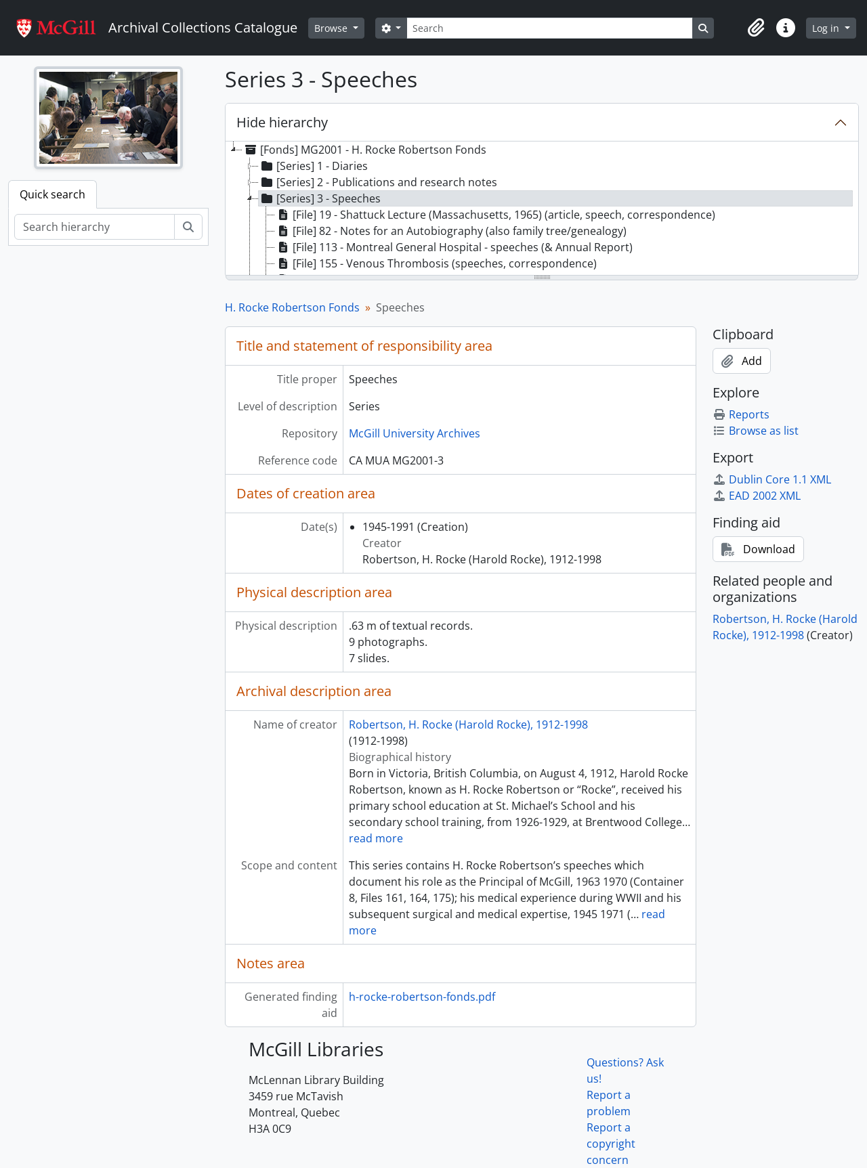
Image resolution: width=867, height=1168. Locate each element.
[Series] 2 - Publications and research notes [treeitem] (378, 182)
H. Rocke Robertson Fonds (292, 307)
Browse (332, 28)
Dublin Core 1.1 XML (772, 479)
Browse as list (756, 430)
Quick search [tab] (52, 194)
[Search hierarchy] (94, 227)
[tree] (542, 209)
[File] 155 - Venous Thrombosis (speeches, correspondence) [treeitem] (436, 263)
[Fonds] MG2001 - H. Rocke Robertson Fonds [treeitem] (364, 150)
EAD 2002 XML (757, 495)
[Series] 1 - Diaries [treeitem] (313, 166)
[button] (756, 28)
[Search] (549, 28)
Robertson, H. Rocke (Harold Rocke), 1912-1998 (468, 724)
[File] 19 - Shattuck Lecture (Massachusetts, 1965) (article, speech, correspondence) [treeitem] (495, 215)
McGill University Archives (414, 433)
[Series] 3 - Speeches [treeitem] (320, 198)
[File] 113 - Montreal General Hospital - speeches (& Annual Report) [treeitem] (454, 247)
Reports (741, 414)
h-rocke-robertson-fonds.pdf (422, 996)
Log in (827, 28)
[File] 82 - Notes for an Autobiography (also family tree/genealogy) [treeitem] (451, 231)
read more (376, 838)
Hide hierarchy (282, 122)
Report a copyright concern (611, 1143)
